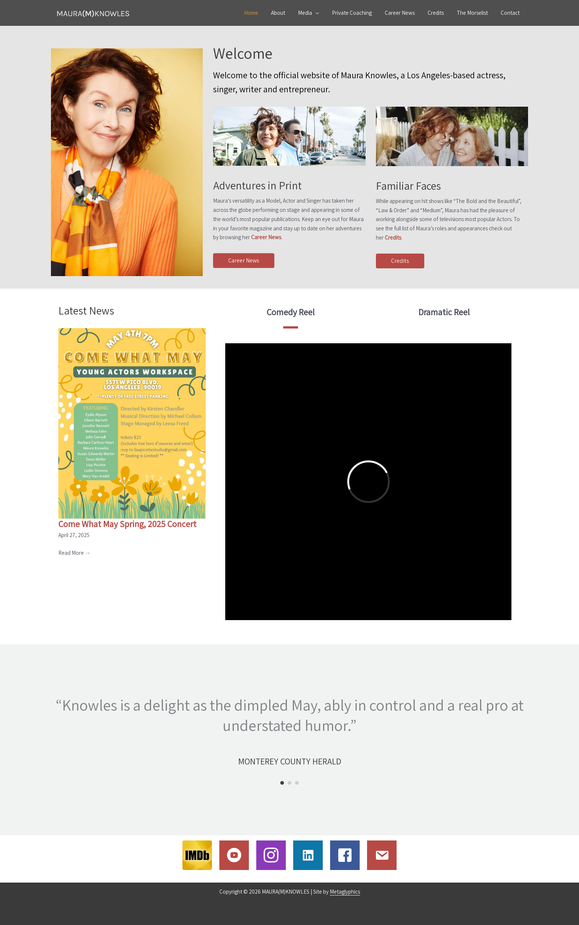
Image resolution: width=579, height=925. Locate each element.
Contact (510, 12)
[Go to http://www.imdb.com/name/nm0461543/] (197, 855)
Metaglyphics (345, 891)
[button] (243, 261)
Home (265, 12)
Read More (74, 552)
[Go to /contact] (382, 855)
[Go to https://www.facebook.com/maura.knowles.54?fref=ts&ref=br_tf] (345, 855)
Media (315, 12)
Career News (406, 12)
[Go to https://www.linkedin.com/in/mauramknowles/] (308, 855)
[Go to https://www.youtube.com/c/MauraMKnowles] (234, 855)
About (290, 12)
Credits (440, 12)
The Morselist (474, 12)
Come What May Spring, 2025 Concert (127, 524)
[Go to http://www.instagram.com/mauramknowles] (271, 855)
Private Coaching (360, 12)
